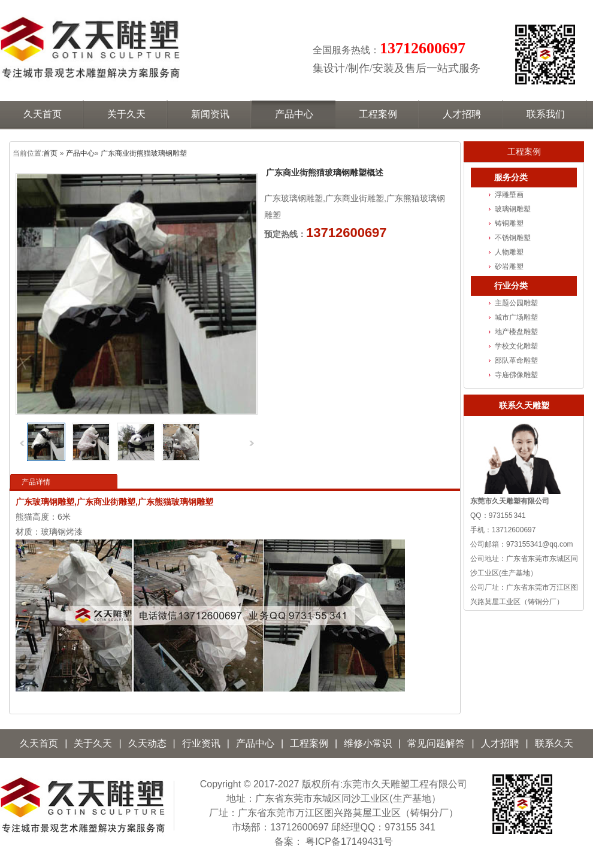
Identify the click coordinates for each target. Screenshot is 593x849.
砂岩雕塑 (509, 266)
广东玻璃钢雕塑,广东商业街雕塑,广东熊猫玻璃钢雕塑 (114, 502)
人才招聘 (500, 743)
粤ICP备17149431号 (349, 841)
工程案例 (524, 151)
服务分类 (511, 177)
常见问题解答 (436, 743)
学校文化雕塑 (516, 346)
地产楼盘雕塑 (516, 332)
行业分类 (511, 285)
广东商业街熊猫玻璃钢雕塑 (144, 153)
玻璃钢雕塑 (513, 209)
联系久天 (554, 743)
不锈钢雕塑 (513, 238)
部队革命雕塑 (516, 360)
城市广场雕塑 (516, 317)
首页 (50, 153)
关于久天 (93, 743)
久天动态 (147, 743)
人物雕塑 (509, 252)
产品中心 (80, 153)
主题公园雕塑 (516, 303)
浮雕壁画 (509, 194)
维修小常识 (368, 743)
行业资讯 (201, 743)
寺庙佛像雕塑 (516, 375)
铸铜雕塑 (509, 223)
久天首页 (39, 743)
